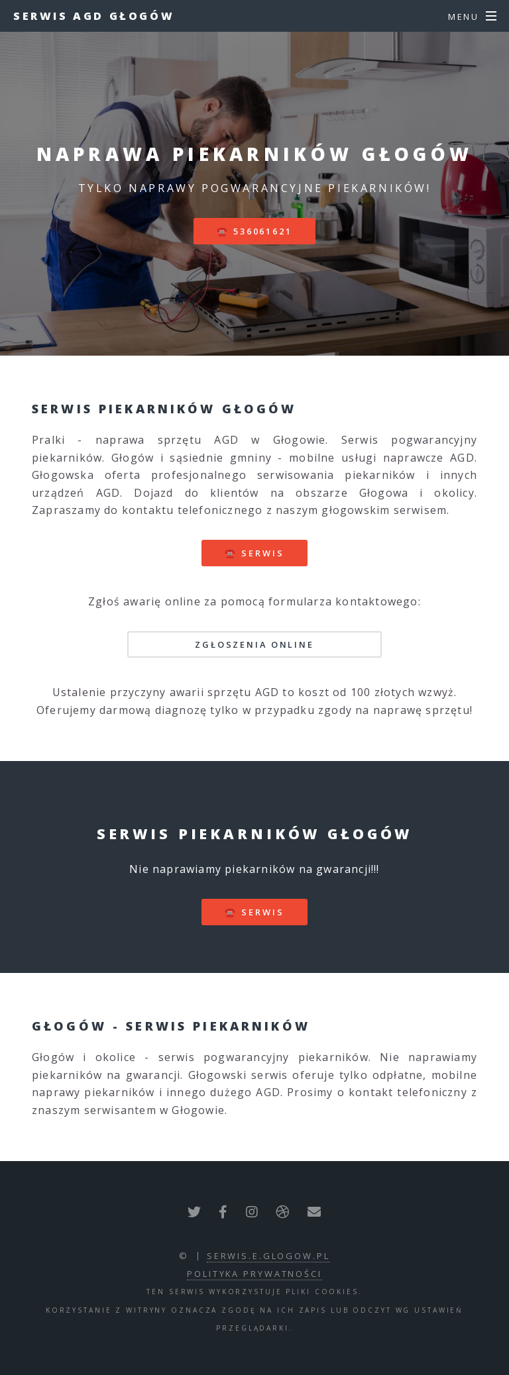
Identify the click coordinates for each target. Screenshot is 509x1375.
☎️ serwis (254, 553)
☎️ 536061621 (254, 231)
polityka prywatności (254, 1274)
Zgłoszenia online (254, 644)
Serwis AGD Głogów (93, 16)
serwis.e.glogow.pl (268, 1256)
